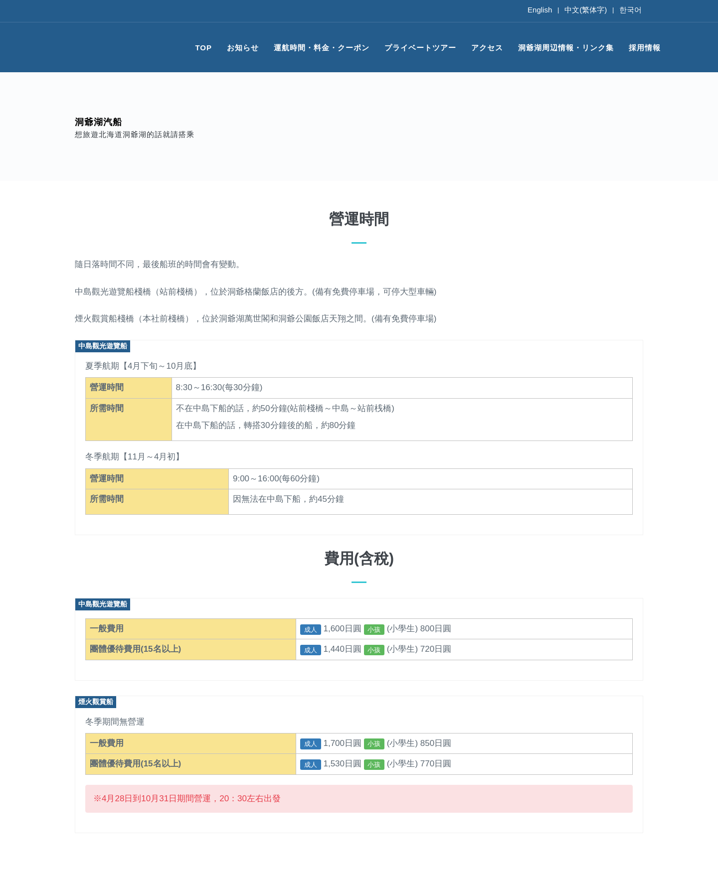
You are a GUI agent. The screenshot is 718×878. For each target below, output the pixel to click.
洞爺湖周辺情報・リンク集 (566, 47)
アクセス (487, 47)
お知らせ (243, 47)
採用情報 (645, 47)
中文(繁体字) (585, 9)
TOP (203, 47)
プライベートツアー (420, 47)
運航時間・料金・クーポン (321, 47)
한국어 (630, 9)
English (540, 9)
